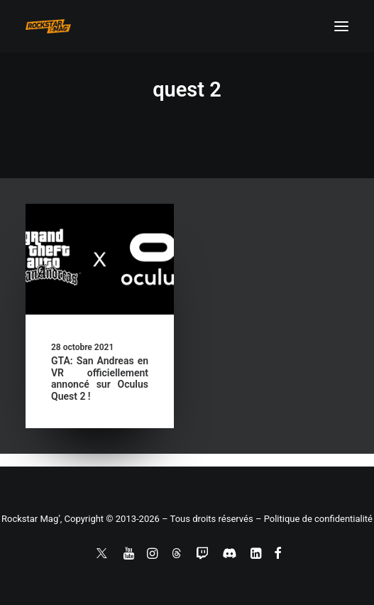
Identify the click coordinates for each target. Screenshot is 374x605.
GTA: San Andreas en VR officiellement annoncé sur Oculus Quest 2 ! (99, 378)
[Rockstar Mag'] (48, 26)
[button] (341, 26)
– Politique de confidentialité (314, 518)
